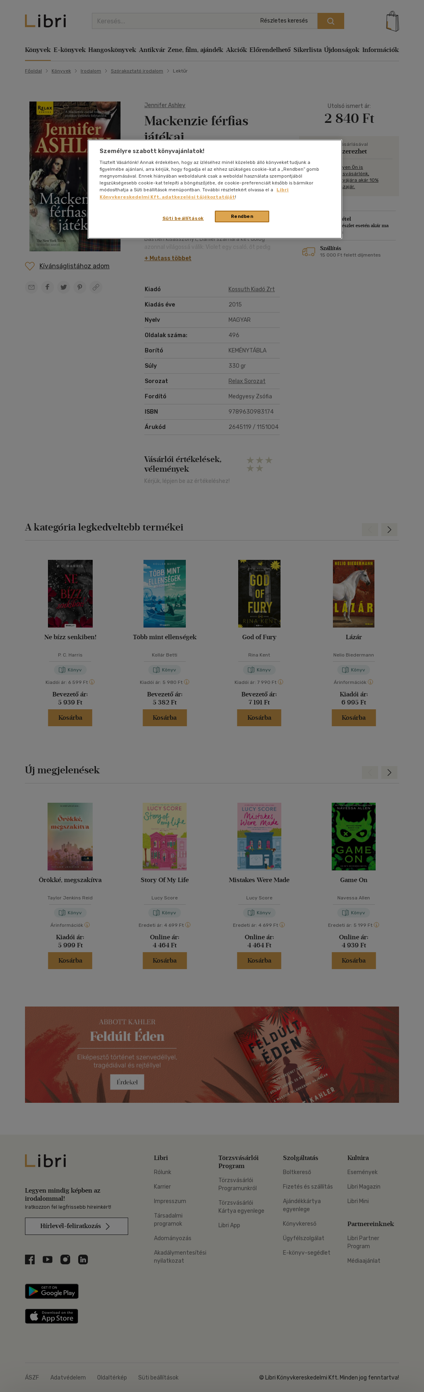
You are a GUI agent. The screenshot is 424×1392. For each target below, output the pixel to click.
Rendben (242, 216)
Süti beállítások (183, 218)
